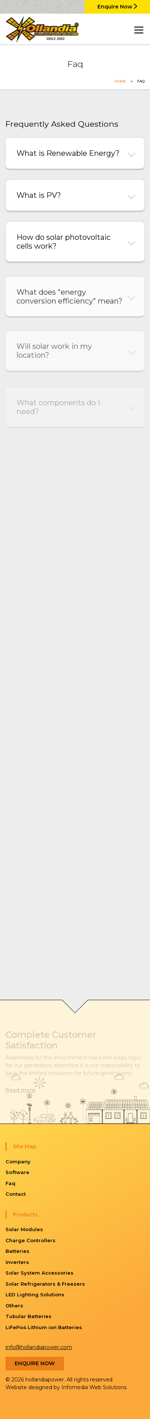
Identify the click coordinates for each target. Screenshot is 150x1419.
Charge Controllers (31, 1240)
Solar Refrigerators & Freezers (45, 1284)
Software (17, 1172)
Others (14, 1305)
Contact (16, 1194)
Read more (20, 1090)
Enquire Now (117, 6)
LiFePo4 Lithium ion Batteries (44, 1327)
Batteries (17, 1251)
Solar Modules (24, 1229)
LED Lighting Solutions (35, 1294)
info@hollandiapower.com (39, 1347)
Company (18, 1161)
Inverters (17, 1262)
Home (120, 81)
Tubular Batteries (28, 1316)
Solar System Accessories (40, 1273)
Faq (10, 1183)
